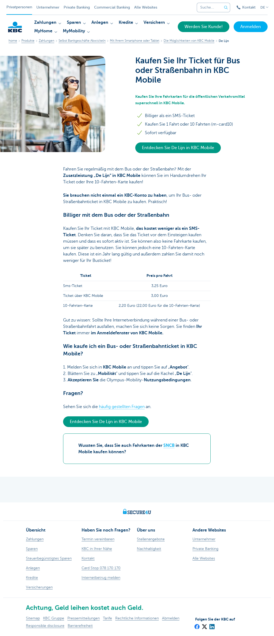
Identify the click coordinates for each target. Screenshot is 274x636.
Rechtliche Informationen (137, 618)
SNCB (169, 445)
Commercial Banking (112, 7)
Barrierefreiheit (80, 626)
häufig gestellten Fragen (122, 406)
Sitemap (33, 618)
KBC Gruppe (53, 618)
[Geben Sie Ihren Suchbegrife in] (226, 7)
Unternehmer (47, 7)
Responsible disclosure (45, 626)
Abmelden (170, 618)
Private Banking (77, 7)
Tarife (107, 618)
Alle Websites (145, 7)
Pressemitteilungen (83, 618)
